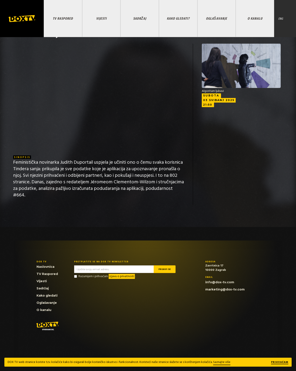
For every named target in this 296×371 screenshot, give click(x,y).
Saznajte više (221, 362)
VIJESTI (101, 18)
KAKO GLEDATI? (178, 18)
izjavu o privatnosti (121, 276)
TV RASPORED (63, 18)
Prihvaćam (279, 362)
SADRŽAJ (139, 18)
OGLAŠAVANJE (216, 18)
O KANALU (254, 18)
